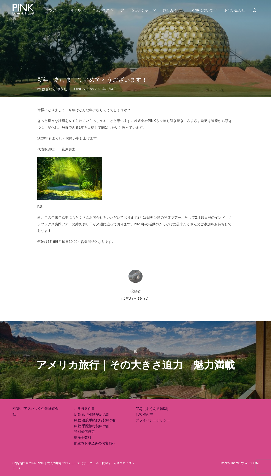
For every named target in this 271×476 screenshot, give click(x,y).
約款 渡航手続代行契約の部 (95, 420)
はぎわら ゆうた (54, 89)
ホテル (78, 10)
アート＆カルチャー (139, 10)
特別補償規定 (84, 431)
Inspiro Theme (230, 463)
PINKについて (205, 10)
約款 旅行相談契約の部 (91, 414)
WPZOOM (252, 463)
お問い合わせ (234, 10)
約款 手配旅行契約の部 (91, 426)
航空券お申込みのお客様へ (95, 443)
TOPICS (78, 89)
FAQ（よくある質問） (153, 409)
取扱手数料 (82, 437)
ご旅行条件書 (84, 409)
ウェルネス (103, 10)
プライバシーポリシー (153, 420)
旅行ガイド (174, 10)
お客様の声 (144, 414)
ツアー (56, 10)
